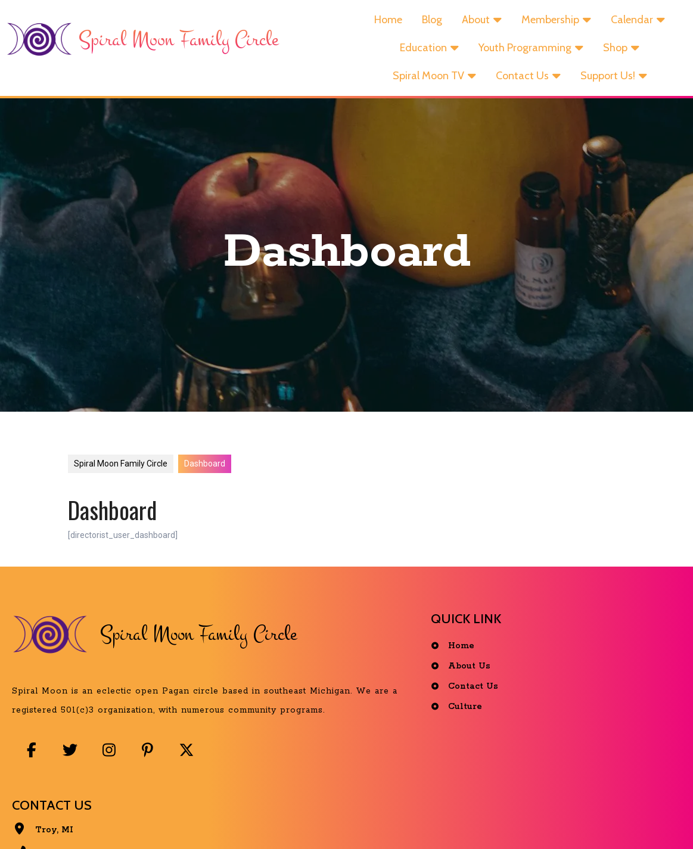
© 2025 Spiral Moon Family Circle (349, 821)
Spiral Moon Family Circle (120, 481)
